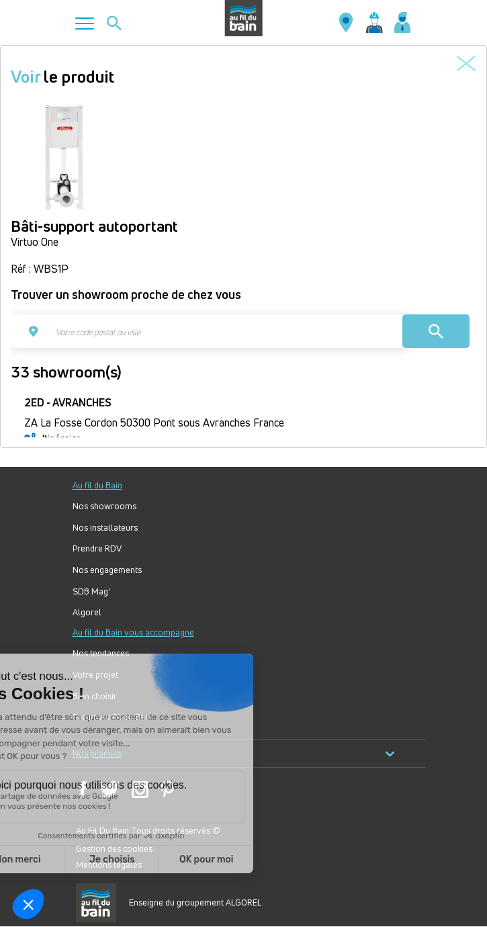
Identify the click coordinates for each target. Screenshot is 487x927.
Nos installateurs (105, 527)
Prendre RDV (97, 548)
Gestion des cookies (114, 848)
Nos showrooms (104, 506)
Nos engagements (107, 570)
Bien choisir (95, 696)
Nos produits (234, 753)
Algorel (87, 612)
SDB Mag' (91, 591)
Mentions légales (109, 864)
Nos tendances (101, 653)
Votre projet (95, 674)
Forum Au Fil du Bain (112, 717)
